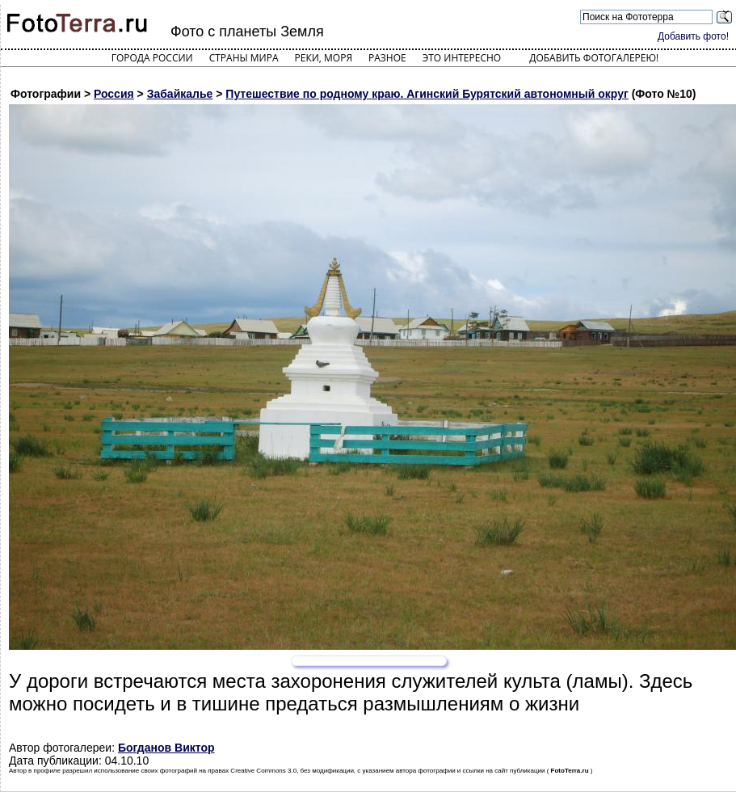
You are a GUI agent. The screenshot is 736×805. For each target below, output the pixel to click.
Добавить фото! (693, 36)
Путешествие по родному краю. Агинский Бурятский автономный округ (426, 93)
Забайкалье (180, 93)
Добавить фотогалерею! (593, 58)
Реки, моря (323, 58)
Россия (114, 93)
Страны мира (244, 58)
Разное (387, 58)
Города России (152, 58)
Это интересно (462, 58)
